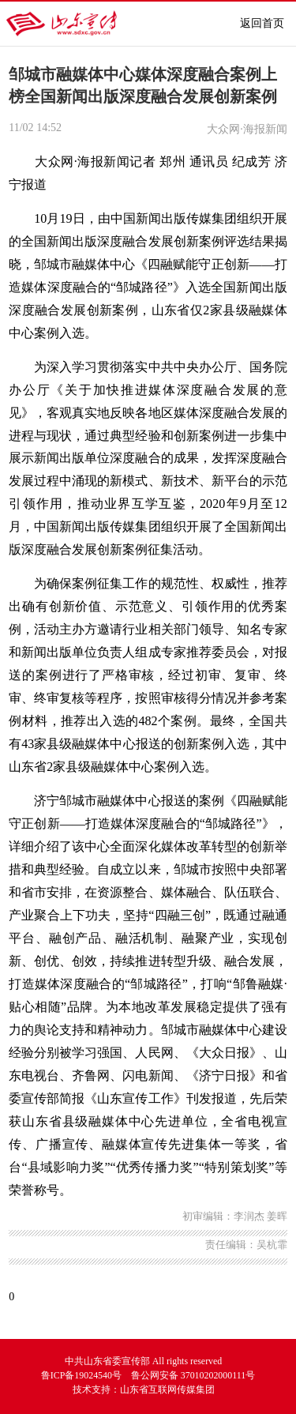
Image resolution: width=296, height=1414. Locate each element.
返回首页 (262, 23)
